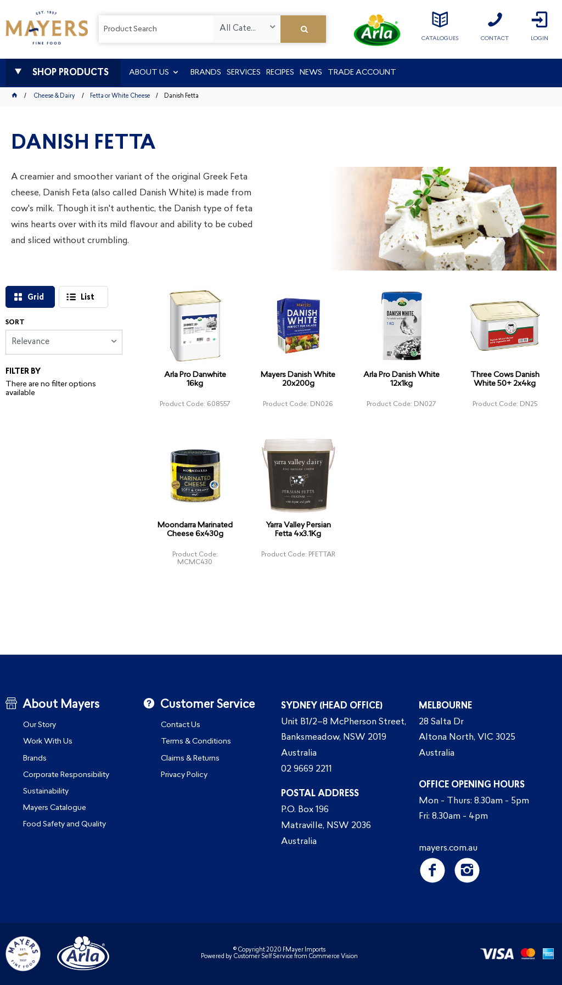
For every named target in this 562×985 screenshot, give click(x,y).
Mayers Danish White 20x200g (298, 379)
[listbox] (246, 29)
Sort (15, 322)
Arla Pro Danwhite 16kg (195, 379)
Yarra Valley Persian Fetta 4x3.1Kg (298, 529)
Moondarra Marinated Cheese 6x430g (195, 529)
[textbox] (155, 29)
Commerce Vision (333, 957)
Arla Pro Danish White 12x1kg (401, 379)
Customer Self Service (263, 957)
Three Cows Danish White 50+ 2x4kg (504, 379)
